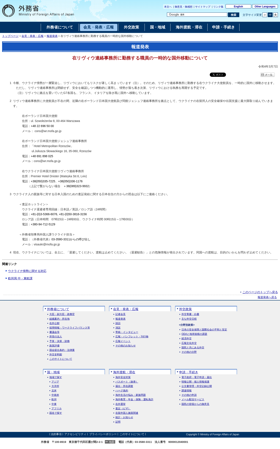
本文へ (168, 6)
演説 (117, 327)
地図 (111, 442)
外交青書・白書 (190, 314)
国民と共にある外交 (192, 347)
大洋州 (55, 386)
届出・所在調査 (124, 386)
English (238, 6)
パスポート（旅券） (126, 381)
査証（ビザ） (123, 408)
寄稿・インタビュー (126, 332)
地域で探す (55, 377)
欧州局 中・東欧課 (20, 278)
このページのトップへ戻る (260, 292)
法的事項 (56, 434)
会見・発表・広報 (32, 36)
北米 (54, 390)
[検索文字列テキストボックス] (197, 14)
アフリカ (56, 408)
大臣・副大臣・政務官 (62, 314)
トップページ (10, 36)
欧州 (54, 399)
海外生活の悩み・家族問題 (130, 395)
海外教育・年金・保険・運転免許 (134, 399)
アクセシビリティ (75, 434)
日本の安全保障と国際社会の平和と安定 (204, 329)
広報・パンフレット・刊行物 (131, 336)
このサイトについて (60, 359)
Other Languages (265, 6)
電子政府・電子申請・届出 (196, 377)
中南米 (55, 395)
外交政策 (185, 309)
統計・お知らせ (124, 417)
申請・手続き (188, 372)
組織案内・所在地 (59, 319)
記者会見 (120, 314)
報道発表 (52, 36)
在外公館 (54, 323)
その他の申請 (189, 395)
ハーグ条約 (121, 390)
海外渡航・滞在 (124, 372)
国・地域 (53, 372)
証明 (117, 422)
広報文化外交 (189, 343)
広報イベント (123, 341)
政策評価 (54, 345)
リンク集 (218, 6)
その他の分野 (189, 352)
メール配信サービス (192, 399)
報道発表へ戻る (267, 297)
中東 (54, 404)
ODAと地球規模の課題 (194, 334)
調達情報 (186, 390)
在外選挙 (120, 404)
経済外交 (186, 338)
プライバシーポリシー (103, 434)
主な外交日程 (189, 319)
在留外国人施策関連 (126, 413)
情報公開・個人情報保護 (195, 381)
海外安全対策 (123, 377)
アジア (55, 381)
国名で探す (55, 413)
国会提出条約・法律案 (62, 350)
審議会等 (54, 332)
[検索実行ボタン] (233, 14)
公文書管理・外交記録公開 (196, 386)
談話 (117, 323)
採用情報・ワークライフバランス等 (69, 327)
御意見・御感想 (183, 6)
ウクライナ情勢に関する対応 (27, 271)
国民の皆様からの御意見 (195, 404)
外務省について (58, 309)
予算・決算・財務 (59, 341)
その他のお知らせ (125, 345)
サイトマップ (202, 6)
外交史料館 (55, 354)
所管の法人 (55, 336)
